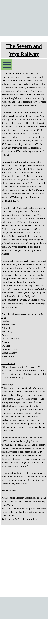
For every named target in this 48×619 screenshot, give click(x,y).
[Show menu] (6, 64)
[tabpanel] (24, 50)
